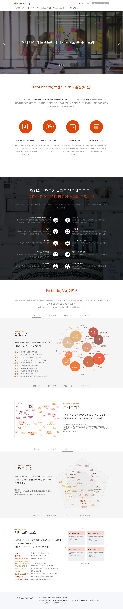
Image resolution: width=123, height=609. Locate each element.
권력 (17, 376)
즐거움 (17, 371)
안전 (17, 352)
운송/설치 (22, 571)
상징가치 (36, 315)
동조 (17, 355)
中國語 (87, 3)
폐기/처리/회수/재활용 (22, 579)
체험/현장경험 (22, 577)
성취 (17, 374)
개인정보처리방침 (93, 600)
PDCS (106, 3)
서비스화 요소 (84, 315)
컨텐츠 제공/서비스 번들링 (22, 561)
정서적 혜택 (51, 315)
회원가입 (80, 3)
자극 (17, 368)
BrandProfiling (22, 3)
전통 (17, 357)
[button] (2, 42)
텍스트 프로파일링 (60, 8)
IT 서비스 (22, 553)
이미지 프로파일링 (44, 8)
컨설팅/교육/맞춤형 (22, 568)
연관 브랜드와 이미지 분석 (24, 8)
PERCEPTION (97, 3)
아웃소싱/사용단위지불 (22, 559)
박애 (17, 360)
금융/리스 (22, 556)
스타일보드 (74, 8)
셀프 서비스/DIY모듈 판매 (22, 574)
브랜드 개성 (67, 315)
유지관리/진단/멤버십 (22, 566)
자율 (17, 366)
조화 (17, 363)
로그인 (73, 3)
